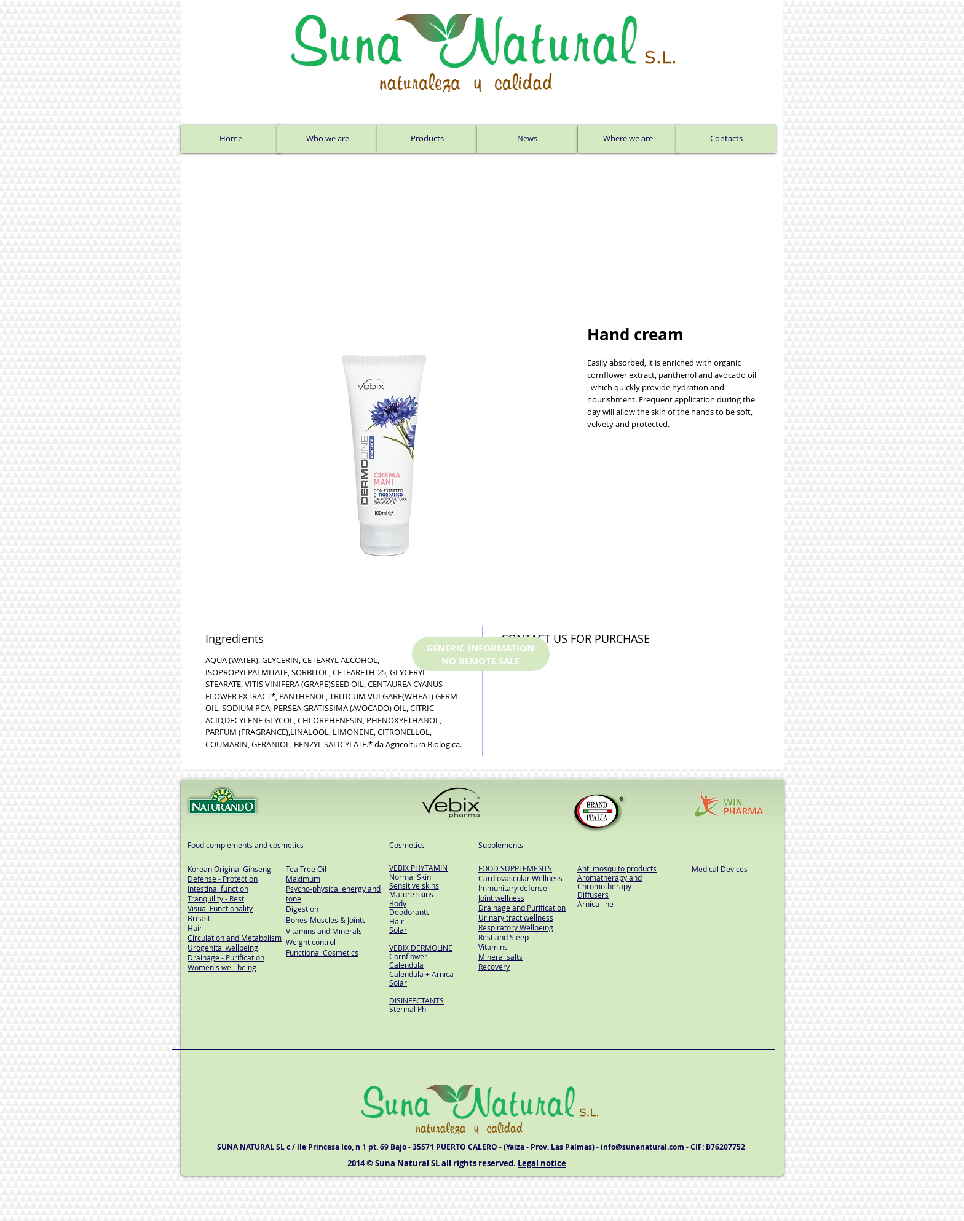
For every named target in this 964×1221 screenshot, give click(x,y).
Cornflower (408, 956)
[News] (527, 139)
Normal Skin (410, 877)
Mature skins (411, 894)
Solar (398, 930)
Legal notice (542, 1163)
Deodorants (409, 912)
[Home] (230, 139)
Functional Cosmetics (322, 952)
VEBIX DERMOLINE (420, 947)
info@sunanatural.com (642, 1147)
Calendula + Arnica (421, 974)
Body (397, 903)
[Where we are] (628, 139)
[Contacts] (726, 139)
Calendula (406, 965)
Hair (396, 921)
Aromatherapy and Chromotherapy (609, 882)
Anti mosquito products (617, 868)
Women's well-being (222, 967)
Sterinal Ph (407, 1009)
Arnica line (595, 904)
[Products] (427, 139)
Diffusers (593, 895)
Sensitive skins (414, 885)
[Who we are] (327, 139)
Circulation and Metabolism (235, 938)
